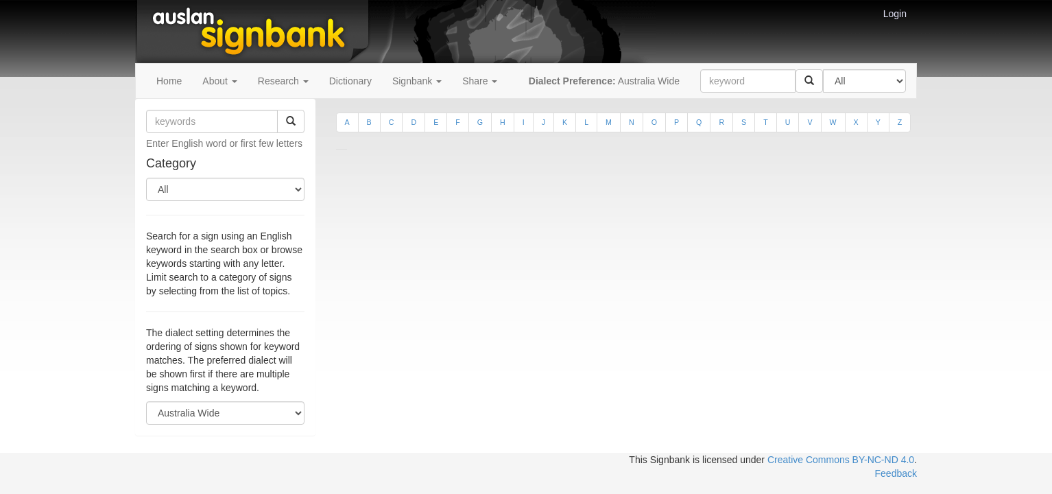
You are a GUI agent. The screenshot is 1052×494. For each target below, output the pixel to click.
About (219, 80)
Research (283, 80)
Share (479, 80)
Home (169, 80)
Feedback (896, 473)
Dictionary (350, 80)
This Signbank (659, 459)
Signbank (417, 80)
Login (895, 13)
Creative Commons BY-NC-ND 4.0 (840, 459)
